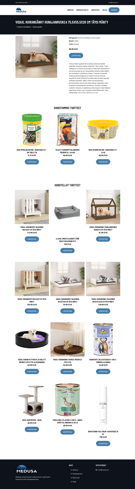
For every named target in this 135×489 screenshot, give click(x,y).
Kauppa (114, 10)
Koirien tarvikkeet (24, 27)
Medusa (70, 10)
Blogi (105, 10)
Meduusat (95, 10)
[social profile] (29, 2)
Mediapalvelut (82, 10)
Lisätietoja (76, 55)
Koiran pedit (37, 27)
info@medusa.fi (113, 2)
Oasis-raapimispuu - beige (32, 420)
